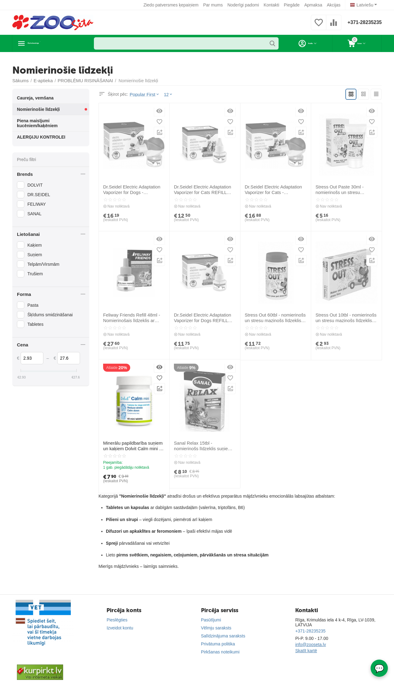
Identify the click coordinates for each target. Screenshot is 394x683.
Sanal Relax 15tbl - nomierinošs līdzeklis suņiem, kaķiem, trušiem (204, 446)
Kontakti (272, 4)
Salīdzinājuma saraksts (223, 635)
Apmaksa (314, 4)
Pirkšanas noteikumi (220, 651)
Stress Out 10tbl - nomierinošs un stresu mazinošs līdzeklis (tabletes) (344, 318)
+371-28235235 (362, 22)
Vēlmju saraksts (216, 627)
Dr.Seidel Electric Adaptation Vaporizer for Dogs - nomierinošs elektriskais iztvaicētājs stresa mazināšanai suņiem (133, 189)
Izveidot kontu (120, 627)
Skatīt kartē (306, 650)
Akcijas (334, 4)
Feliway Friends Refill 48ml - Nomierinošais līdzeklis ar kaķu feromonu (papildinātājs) (132, 318)
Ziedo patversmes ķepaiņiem (172, 4)
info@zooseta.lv (310, 644)
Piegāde (293, 4)
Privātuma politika (218, 643)
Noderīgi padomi (244, 4)
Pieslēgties (117, 619)
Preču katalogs (48, 43)
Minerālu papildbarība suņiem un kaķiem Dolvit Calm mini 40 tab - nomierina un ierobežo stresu (132, 446)
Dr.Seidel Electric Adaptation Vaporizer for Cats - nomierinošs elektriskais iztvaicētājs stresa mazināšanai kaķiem (275, 189)
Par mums (214, 4)
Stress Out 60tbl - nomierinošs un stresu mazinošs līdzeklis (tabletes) (274, 318)
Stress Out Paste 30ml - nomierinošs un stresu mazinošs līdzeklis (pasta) (346, 189)
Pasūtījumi (211, 619)
